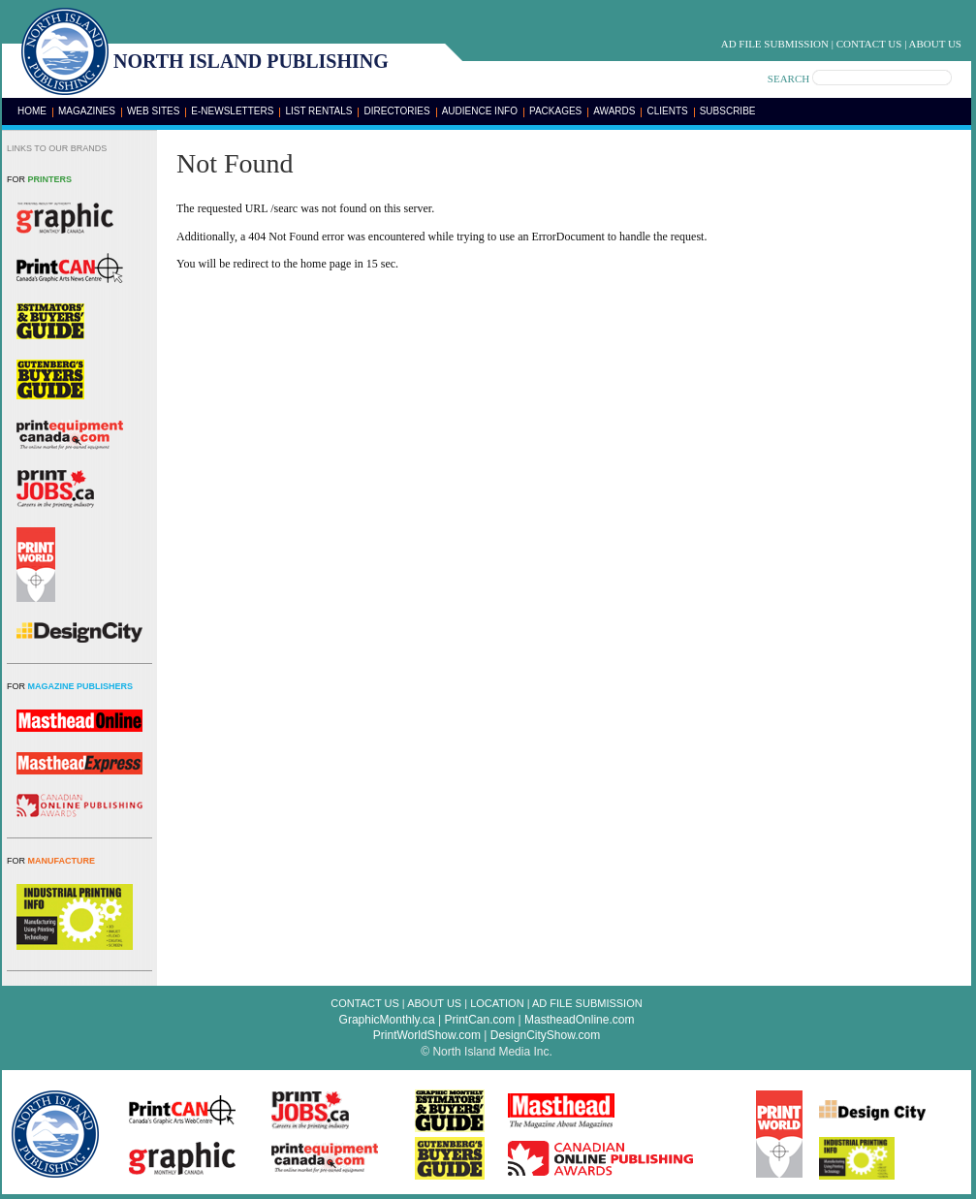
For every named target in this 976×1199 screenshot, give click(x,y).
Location (496, 1003)
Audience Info (480, 111)
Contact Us (869, 43)
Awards (614, 111)
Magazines (86, 111)
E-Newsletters (232, 111)
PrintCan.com (480, 1019)
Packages (555, 111)
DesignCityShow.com (545, 1035)
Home (32, 111)
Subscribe (728, 111)
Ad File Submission (775, 43)
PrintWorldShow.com (427, 1035)
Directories (396, 111)
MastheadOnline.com (579, 1019)
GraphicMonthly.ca (387, 1019)
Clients (666, 111)
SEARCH (788, 78)
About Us (934, 43)
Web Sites (153, 111)
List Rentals (318, 111)
